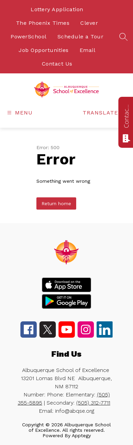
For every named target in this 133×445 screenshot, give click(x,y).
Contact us (126, 116)
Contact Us (57, 63)
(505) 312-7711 (93, 402)
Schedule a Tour (80, 36)
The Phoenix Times (43, 23)
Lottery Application (57, 9)
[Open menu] (19, 112)
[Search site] (123, 37)
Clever (89, 23)
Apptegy (81, 435)
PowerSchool (29, 36)
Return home (56, 203)
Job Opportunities (44, 50)
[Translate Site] (104, 112)
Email (88, 50)
